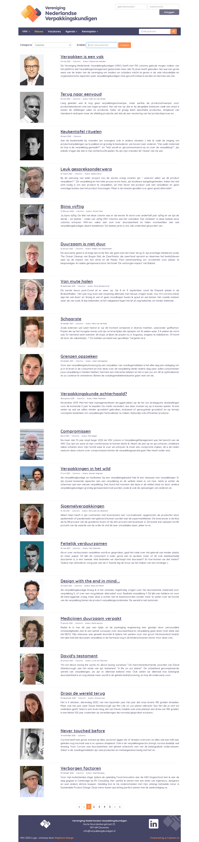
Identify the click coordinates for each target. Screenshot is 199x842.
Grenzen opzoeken (79, 356)
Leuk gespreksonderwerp (86, 169)
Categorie (26, 44)
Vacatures (54, 31)
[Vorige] (84, 806)
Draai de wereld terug (83, 693)
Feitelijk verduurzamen (84, 543)
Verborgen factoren (81, 768)
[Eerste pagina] (79, 806)
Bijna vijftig (72, 206)
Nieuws (39, 31)
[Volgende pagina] (115, 806)
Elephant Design (64, 837)
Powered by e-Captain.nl (164, 837)
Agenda (71, 31)
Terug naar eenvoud (81, 94)
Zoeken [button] (124, 45)
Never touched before (83, 730)
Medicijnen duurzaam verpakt (91, 618)
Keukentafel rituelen (81, 131)
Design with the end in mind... (90, 580)
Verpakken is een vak (82, 56)
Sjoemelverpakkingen (82, 506)
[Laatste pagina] (119, 806)
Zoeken (81, 44)
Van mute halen (77, 281)
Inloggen (169, 12)
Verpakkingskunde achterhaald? (94, 393)
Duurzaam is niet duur (83, 243)
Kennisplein (90, 31)
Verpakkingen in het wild (86, 468)
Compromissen (76, 431)
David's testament (79, 655)
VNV (26, 31)
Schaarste (71, 318)
